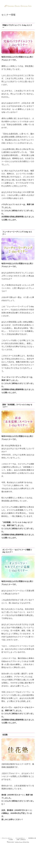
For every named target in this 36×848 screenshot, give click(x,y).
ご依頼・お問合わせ (21, 834)
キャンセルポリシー (20, 833)
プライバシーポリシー (7, 833)
